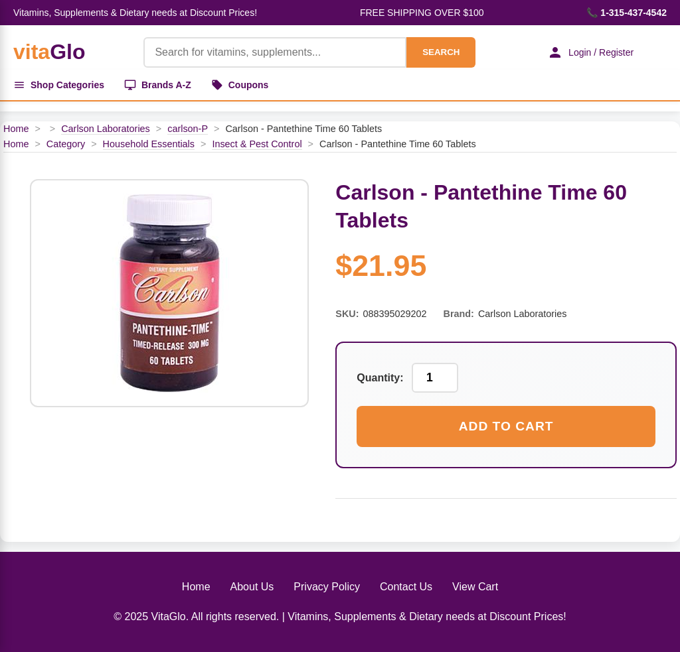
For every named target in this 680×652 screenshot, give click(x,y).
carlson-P (187, 128)
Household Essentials (149, 144)
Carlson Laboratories (105, 128)
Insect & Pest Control (256, 144)
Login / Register (590, 52)
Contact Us (406, 586)
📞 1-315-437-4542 (626, 12)
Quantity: (380, 377)
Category (65, 144)
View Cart (475, 586)
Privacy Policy (327, 586)
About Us (252, 586)
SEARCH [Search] (441, 52)
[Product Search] (274, 52)
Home (16, 128)
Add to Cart (506, 426)
